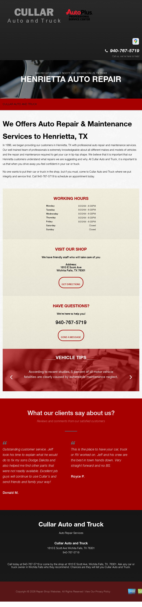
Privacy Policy (102, 591)
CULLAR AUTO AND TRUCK (20, 104)
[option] (71, 370)
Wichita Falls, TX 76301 (91, 73)
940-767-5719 (124, 51)
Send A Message (71, 337)
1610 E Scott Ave (64, 73)
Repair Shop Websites (48, 591)
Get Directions (71, 284)
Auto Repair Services (71, 532)
